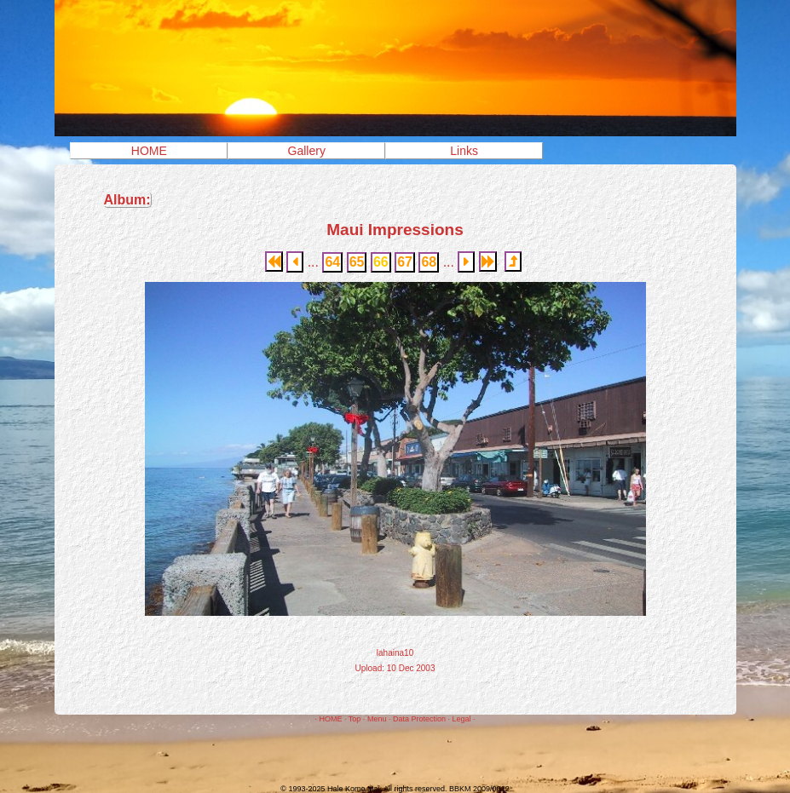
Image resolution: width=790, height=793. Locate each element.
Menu (377, 719)
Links (464, 151)
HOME (149, 151)
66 (381, 262)
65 (357, 262)
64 (332, 262)
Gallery (307, 151)
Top (355, 719)
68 (428, 262)
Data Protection (419, 719)
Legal (461, 719)
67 (404, 262)
